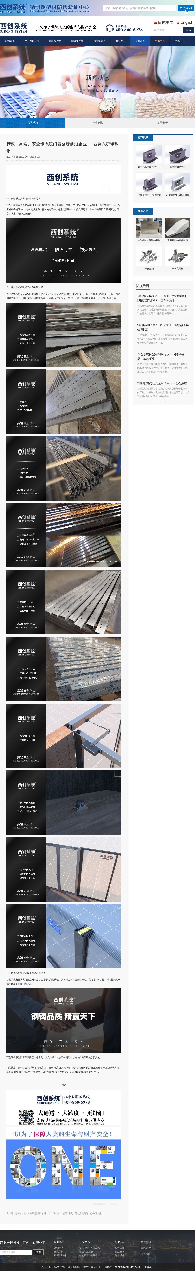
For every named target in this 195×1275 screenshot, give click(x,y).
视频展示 (146, 1248)
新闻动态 (140, 41)
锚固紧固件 (99, 41)
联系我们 (179, 41)
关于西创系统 (32, 41)
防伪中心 (160, 41)
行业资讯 (97, 122)
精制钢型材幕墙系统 (89, 1248)
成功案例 (146, 1242)
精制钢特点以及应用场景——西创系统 (162, 383)
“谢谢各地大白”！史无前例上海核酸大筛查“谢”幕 (163, 327)
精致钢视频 (77, 41)
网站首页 (10, 41)
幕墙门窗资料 (60, 1255)
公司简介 (58, 1248)
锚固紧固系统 (86, 1251)
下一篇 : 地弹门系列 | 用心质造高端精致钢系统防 (77, 1213)
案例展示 (120, 41)
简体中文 (164, 22)
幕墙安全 (162, 122)
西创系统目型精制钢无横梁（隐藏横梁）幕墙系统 (160, 357)
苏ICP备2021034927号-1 (127, 1267)
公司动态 (33, 122)
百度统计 (149, 1267)
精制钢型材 (55, 41)
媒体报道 (119, 1255)
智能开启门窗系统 (88, 1255)
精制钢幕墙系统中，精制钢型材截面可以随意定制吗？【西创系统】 (162, 298)
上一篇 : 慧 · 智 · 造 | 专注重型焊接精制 (26, 1213)
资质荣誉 (58, 1251)
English (185, 22)
